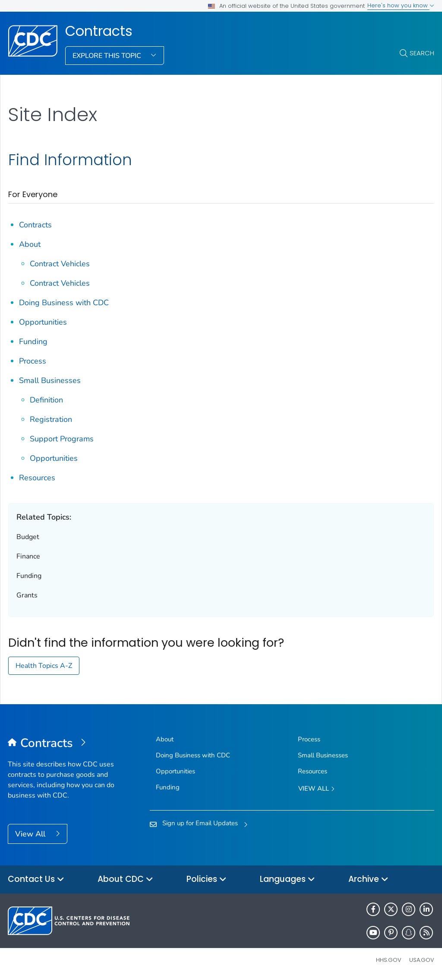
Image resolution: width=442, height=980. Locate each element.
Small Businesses (50, 380)
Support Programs (62, 439)
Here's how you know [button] (400, 5)
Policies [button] (206, 879)
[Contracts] (61, 743)
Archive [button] (368, 879)
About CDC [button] (125, 879)
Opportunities (43, 322)
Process (32, 361)
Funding (33, 341)
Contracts (99, 31)
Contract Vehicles (60, 264)
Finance (28, 556)
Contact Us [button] (36, 879)
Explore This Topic (108, 56)
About (30, 244)
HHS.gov (388, 960)
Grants (27, 595)
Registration (51, 419)
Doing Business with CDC (64, 302)
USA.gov (421, 960)
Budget (27, 537)
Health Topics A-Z (44, 665)
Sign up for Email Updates (200, 823)
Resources (37, 477)
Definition (46, 400)
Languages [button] (287, 879)
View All (31, 834)
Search (422, 52)
